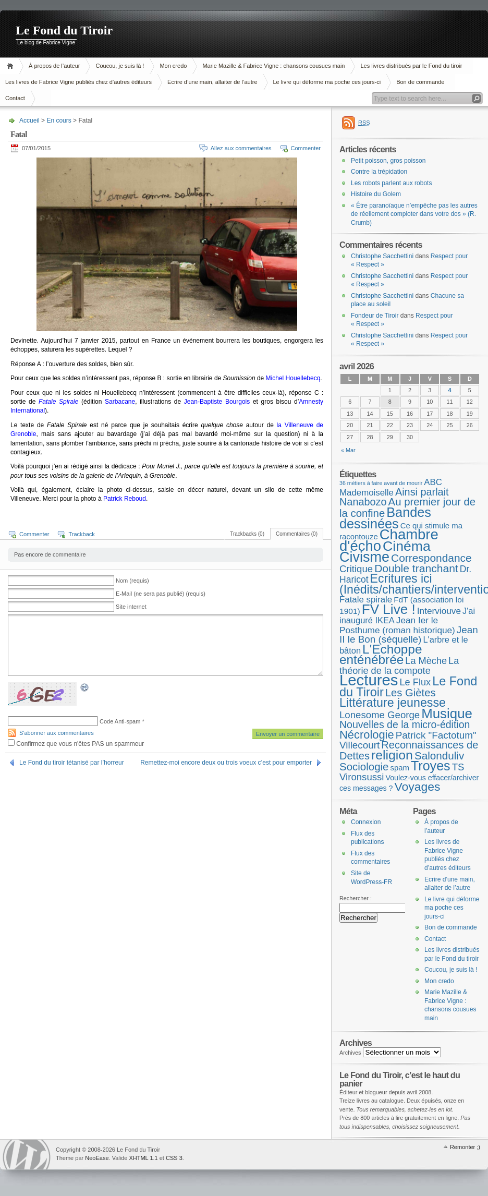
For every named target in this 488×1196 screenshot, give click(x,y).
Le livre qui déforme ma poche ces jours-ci (327, 82)
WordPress (27, 1154)
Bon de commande (420, 82)
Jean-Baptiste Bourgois (217, 401)
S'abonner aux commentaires (56, 733)
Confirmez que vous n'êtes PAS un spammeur (76, 743)
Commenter (306, 148)
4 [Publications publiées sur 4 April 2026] (450, 390)
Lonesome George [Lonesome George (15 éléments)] (379, 714)
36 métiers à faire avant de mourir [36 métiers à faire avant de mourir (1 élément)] (380, 483)
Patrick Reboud (124, 498)
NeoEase (96, 1158)
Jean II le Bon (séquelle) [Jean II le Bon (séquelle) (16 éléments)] (408, 634)
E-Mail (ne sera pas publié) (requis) (160, 593)
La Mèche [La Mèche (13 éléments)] (426, 661)
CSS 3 (174, 1158)
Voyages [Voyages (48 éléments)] (418, 786)
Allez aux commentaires (241, 148)
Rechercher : (355, 898)
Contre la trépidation (379, 171)
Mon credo (173, 66)
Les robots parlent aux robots (391, 183)
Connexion (366, 822)
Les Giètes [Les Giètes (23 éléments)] (410, 692)
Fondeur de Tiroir (374, 315)
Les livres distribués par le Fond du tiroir (411, 66)
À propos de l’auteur (54, 66)
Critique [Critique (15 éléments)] (356, 568)
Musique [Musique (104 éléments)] (446, 713)
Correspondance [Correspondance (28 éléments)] (431, 558)
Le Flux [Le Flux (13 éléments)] (415, 682)
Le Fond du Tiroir (64, 30)
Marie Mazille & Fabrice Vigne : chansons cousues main (273, 66)
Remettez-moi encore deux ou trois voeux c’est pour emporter (226, 762)
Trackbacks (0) (247, 534)
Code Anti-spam (120, 721)
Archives (350, 1052)
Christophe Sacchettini (382, 256)
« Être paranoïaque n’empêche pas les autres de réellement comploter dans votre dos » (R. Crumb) (414, 214)
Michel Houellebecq (293, 378)
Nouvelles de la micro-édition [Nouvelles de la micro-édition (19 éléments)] (404, 724)
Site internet (131, 606)
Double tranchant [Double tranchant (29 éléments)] (416, 568)
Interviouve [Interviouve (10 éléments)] (439, 611)
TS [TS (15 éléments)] (458, 767)
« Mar (348, 450)
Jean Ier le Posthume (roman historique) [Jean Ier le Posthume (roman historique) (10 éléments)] (397, 625)
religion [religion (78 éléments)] (392, 755)
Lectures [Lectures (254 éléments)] (368, 679)
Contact (435, 939)
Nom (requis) (132, 580)
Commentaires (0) (297, 534)
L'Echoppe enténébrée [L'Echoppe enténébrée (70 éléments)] (380, 654)
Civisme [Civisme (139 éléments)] (364, 557)
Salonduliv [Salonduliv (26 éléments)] (439, 756)
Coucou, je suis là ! (119, 66)
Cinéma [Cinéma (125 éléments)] (407, 546)
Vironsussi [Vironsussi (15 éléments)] (361, 776)
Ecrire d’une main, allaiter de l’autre (212, 82)
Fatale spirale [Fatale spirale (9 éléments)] (365, 600)
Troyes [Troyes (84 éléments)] (430, 765)
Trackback (81, 534)
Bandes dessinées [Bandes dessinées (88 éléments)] (385, 518)
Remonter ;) (465, 1147)
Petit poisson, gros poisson (388, 160)
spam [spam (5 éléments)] (399, 768)
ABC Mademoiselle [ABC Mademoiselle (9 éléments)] (390, 487)
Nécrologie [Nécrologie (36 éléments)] (366, 734)
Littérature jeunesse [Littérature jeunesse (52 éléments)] (392, 702)
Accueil (11, 66)
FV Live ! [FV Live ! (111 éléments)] (389, 609)
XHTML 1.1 (143, 1158)
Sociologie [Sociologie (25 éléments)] (363, 766)
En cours (58, 120)
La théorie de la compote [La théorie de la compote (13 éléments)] (399, 666)
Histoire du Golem (376, 194)
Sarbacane (120, 401)
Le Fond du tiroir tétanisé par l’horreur (71, 762)
